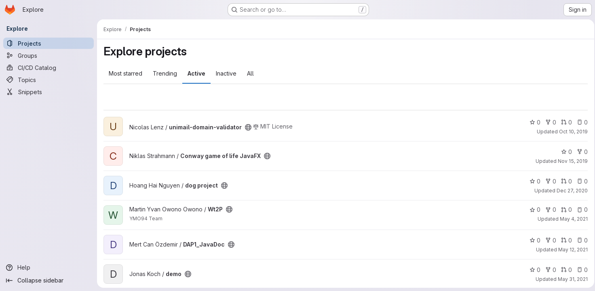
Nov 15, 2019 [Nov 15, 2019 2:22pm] (570, 161)
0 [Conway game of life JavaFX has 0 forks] (579, 151)
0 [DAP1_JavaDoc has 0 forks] (548, 240)
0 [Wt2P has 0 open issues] (579, 209)
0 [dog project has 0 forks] (548, 181)
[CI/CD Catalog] (48, 67)
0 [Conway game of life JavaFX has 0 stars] (564, 151)
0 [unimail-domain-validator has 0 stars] (532, 122)
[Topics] (48, 79)
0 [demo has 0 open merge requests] (564, 269)
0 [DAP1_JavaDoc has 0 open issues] (579, 240)
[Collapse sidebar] (48, 280)
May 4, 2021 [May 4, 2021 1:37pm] (571, 219)
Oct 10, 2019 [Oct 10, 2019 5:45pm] (571, 132)
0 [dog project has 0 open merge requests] (564, 181)
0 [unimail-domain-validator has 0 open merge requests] (564, 122)
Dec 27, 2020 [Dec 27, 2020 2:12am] (569, 191)
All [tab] (250, 73)
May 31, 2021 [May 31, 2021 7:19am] (570, 279)
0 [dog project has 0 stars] (532, 181)
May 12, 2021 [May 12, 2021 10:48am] (570, 250)
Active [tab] (196, 73)
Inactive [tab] (226, 73)
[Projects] (48, 43)
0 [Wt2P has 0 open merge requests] (564, 209)
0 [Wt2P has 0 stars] (532, 209)
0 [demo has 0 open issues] (579, 269)
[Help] (48, 267)
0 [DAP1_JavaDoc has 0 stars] (532, 240)
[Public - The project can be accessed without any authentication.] (248, 127)
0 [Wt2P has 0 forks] (548, 209)
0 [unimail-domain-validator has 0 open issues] (579, 122)
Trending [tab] (165, 73)
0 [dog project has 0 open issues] (579, 181)
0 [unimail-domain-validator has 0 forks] (548, 122)
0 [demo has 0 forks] (548, 269)
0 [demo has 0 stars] (532, 269)
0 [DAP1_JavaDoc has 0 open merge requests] (564, 240)
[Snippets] (48, 91)
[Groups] (48, 55)
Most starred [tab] (125, 73)
